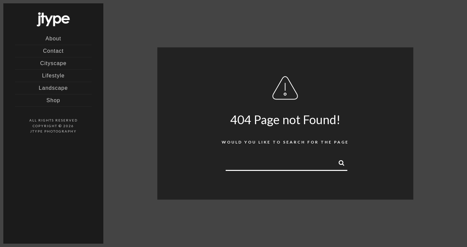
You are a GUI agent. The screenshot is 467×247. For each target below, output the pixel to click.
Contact (53, 51)
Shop (53, 100)
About (53, 38)
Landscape (53, 88)
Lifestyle (53, 75)
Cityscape (53, 63)
